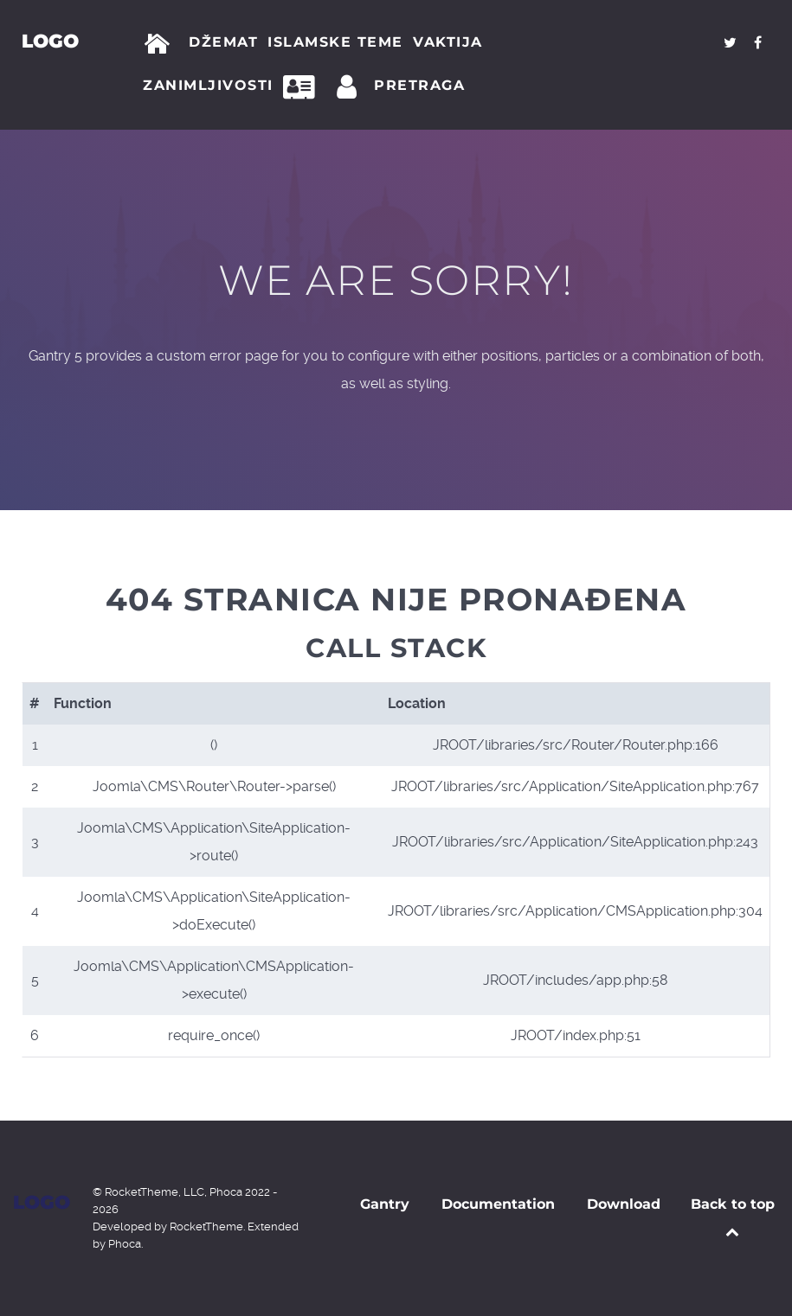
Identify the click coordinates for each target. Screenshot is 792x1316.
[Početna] (160, 44)
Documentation (498, 1204)
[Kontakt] (304, 87)
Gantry (384, 1204)
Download (623, 1204)
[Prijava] (349, 87)
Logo (50, 40)
